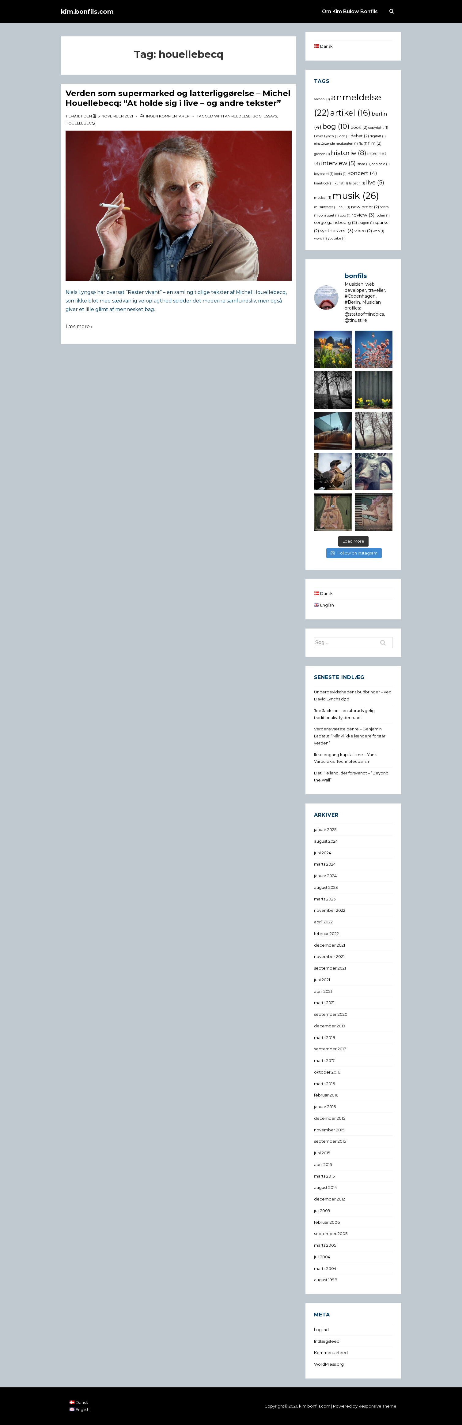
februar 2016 (326, 1095)
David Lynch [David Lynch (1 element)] (326, 136)
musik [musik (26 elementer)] (355, 195)
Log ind (321, 1329)
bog (257, 116)
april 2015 (323, 1164)
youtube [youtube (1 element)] (337, 238)
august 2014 (325, 1187)
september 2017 (330, 1048)
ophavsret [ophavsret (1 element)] (329, 215)
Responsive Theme (377, 1406)
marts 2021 (324, 1002)
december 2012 (329, 1199)
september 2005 (330, 1233)
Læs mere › (79, 326)
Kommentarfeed (331, 1352)
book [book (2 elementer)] (358, 127)
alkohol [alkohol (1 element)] (322, 99)
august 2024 (326, 841)
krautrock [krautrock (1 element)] (324, 183)
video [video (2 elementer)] (363, 230)
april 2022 (323, 921)
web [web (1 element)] (378, 231)
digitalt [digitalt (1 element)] (378, 136)
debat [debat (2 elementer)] (359, 135)
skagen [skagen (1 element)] (366, 223)
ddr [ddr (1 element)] (344, 136)
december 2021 (329, 945)
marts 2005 (325, 1245)
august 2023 (326, 887)
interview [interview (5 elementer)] (338, 163)
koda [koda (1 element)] (340, 174)
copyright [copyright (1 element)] (378, 128)
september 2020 (330, 1014)
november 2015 (329, 1129)
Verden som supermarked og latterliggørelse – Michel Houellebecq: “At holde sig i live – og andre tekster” (178, 98)
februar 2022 (326, 933)
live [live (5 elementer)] (375, 182)
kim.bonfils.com (87, 11)
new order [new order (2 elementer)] (365, 206)
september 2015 (330, 1141)
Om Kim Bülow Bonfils (350, 11)
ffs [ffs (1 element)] (363, 144)
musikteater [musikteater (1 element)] (326, 207)
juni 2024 (322, 852)
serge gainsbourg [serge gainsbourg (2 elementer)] (335, 222)
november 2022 (329, 910)
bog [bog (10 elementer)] (336, 126)
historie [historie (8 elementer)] (348, 153)
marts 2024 (325, 864)
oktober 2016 (327, 1072)
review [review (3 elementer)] (363, 215)
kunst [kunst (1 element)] (341, 183)
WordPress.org (329, 1364)
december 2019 (329, 1025)
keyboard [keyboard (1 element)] (323, 174)
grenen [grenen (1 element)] (322, 154)
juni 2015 (322, 1152)
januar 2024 (325, 875)
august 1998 (325, 1279)
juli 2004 (322, 1256)
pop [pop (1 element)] (345, 215)
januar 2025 (325, 829)
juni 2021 (322, 979)
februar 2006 (327, 1222)
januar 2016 (325, 1106)
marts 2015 (324, 1176)
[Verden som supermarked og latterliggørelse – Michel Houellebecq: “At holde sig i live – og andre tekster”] (115, 116)
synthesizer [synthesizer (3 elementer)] (337, 230)
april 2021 (323, 991)
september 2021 (330, 968)
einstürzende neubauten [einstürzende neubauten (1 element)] (336, 144)
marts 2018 (324, 1037)
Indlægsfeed (326, 1341)
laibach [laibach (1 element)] (357, 183)
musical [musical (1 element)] (322, 198)
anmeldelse (238, 116)
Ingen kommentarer (168, 116)
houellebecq (80, 123)
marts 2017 (324, 1060)
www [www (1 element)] (320, 238)
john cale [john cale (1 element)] (380, 164)
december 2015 (329, 1118)
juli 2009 (322, 1210)
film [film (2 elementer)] (374, 143)
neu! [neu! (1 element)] (344, 207)
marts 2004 (325, 1268)
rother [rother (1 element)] (383, 215)
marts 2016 (324, 1083)
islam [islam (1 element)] (363, 164)
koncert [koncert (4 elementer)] (362, 173)
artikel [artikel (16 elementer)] (350, 113)
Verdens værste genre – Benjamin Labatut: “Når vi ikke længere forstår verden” (349, 735)
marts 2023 (325, 898)
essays (270, 116)
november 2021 (329, 956)
